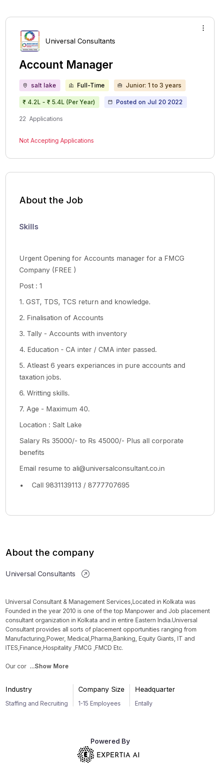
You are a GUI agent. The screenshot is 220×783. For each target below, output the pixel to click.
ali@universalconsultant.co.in (118, 468)
